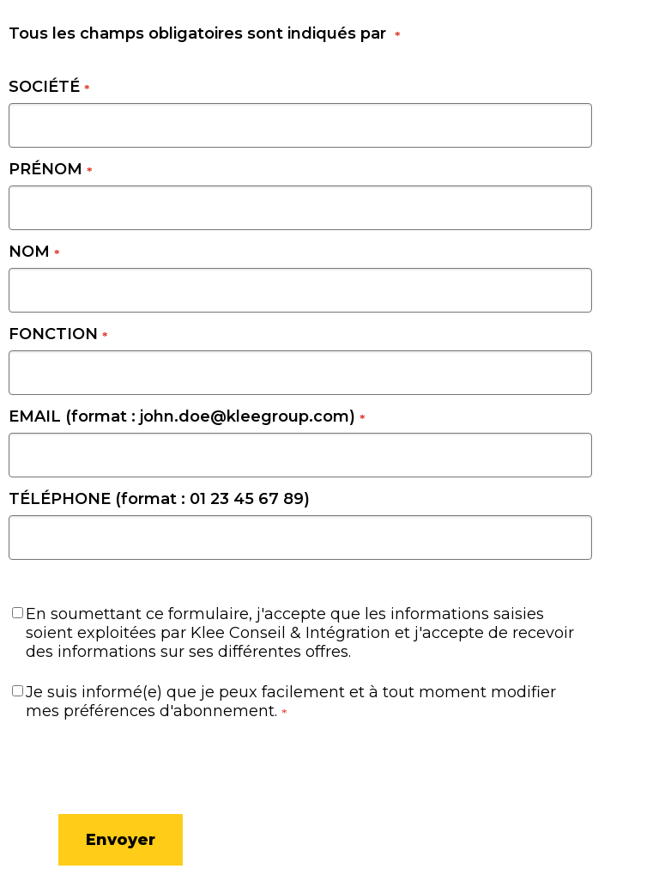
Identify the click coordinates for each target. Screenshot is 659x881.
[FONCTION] (300, 372)
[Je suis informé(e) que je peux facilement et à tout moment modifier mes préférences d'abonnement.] (17, 690)
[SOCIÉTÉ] (300, 125)
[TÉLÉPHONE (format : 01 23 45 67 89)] (300, 537)
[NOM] (300, 290)
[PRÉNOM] (300, 207)
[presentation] (95, 764)
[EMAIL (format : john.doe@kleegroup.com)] (300, 455)
